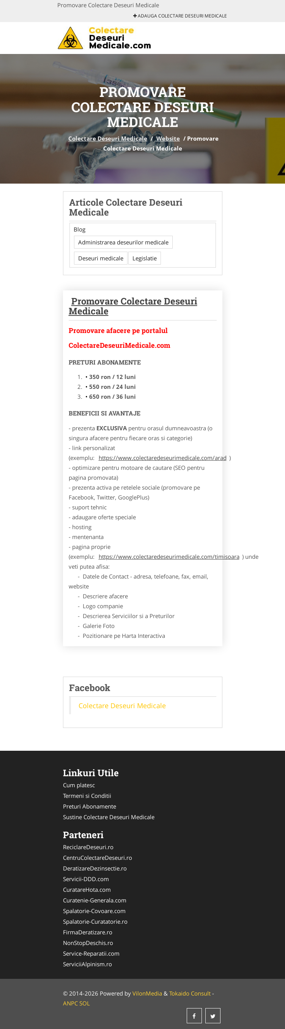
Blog (79, 229)
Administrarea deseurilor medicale (123, 242)
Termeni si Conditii (87, 795)
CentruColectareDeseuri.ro (97, 857)
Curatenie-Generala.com (94, 900)
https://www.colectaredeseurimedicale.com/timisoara (169, 556)
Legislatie (144, 258)
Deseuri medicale (100, 258)
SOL (84, 1003)
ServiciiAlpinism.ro (87, 964)
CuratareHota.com (87, 889)
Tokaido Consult (190, 993)
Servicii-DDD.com (86, 878)
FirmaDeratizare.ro (87, 932)
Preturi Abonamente (89, 806)
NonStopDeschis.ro (88, 942)
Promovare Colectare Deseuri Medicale (133, 306)
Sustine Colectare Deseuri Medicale (108, 816)
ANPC (70, 1003)
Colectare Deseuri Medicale (107, 138)
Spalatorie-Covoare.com (94, 910)
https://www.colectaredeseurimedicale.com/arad (163, 457)
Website (168, 138)
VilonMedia (147, 993)
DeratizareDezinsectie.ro (95, 868)
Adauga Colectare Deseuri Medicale (180, 16)
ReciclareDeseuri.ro (88, 846)
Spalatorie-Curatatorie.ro (95, 921)
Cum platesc (79, 785)
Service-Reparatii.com (91, 953)
